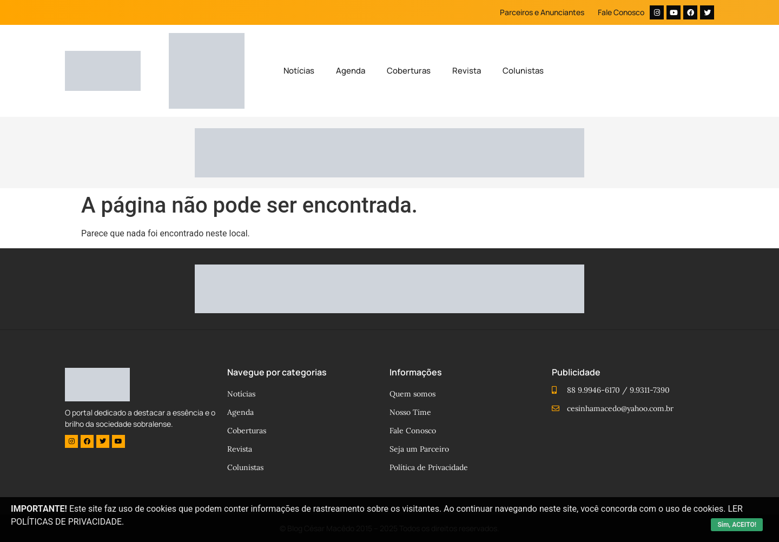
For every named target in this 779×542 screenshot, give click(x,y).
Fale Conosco (621, 12)
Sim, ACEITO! (736, 524)
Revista (466, 70)
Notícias (298, 70)
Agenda (350, 70)
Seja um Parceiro (419, 449)
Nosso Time (410, 412)
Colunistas (523, 70)
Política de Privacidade (429, 467)
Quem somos (412, 394)
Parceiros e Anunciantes (542, 12)
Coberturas (409, 70)
